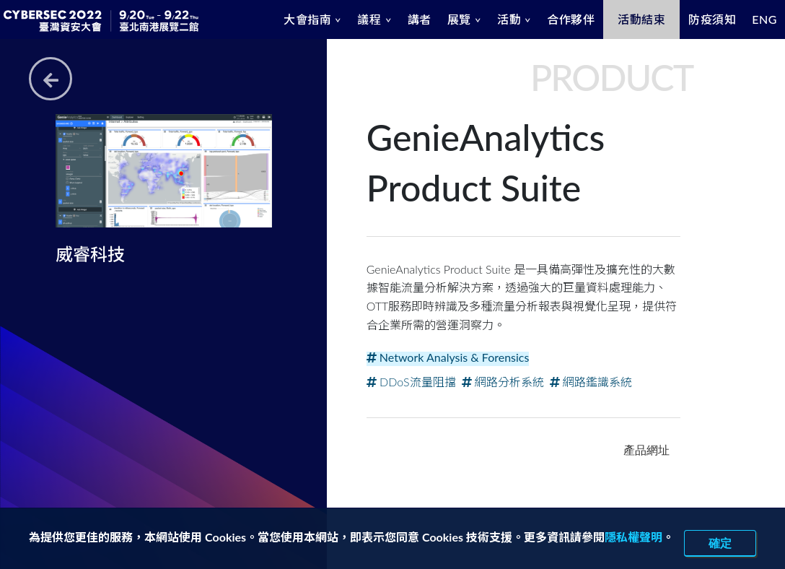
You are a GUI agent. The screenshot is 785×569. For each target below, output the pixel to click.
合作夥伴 (571, 19)
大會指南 (307, 19)
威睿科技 (90, 253)
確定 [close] (720, 543)
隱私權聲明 (633, 537)
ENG (764, 19)
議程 (369, 19)
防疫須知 (712, 19)
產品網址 (646, 450)
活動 (509, 19)
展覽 (459, 19)
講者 (419, 19)
